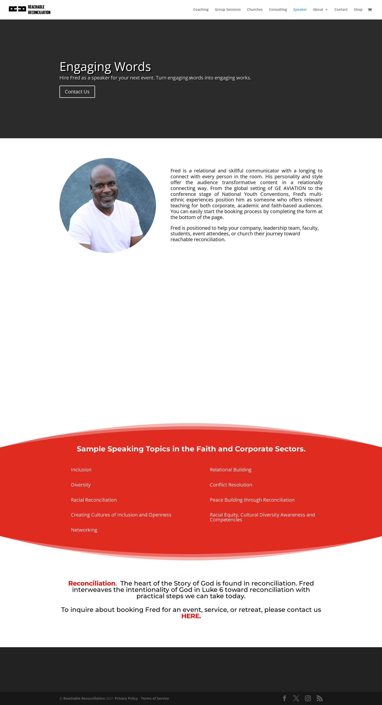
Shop (358, 10)
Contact (341, 10)
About (318, 10)
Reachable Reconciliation (84, 698)
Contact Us (77, 91)
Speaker (300, 10)
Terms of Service (155, 698)
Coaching (201, 10)
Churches (255, 10)
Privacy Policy (126, 698)
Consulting (278, 10)
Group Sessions (228, 10)
